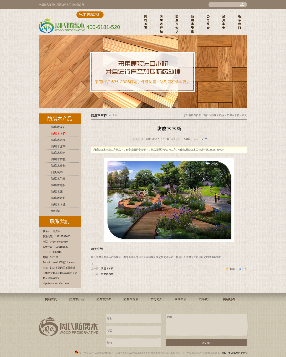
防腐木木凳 (58, 204)
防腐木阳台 (58, 152)
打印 (244, 268)
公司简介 (208, 22)
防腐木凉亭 (58, 146)
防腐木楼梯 (58, 165)
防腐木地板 (58, 185)
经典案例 (223, 22)
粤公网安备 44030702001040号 (94, 352)
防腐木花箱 (58, 127)
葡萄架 (55, 211)
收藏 (232, 268)
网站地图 (229, 299)
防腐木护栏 (58, 159)
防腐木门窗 (58, 178)
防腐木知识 (176, 24)
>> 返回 (113, 115)
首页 (206, 115)
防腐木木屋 (58, 140)
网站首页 (145, 22)
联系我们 (239, 22)
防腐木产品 (161, 24)
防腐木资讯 (192, 24)
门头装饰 (57, 172)
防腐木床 (57, 191)
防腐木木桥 (58, 133)
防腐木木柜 (58, 198)
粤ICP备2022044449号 (234, 352)
